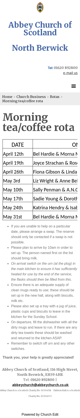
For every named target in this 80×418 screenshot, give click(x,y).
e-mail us (70, 72)
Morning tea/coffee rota (22, 101)
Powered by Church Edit (40, 414)
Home (7, 97)
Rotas (55, 97)
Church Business (31, 97)
